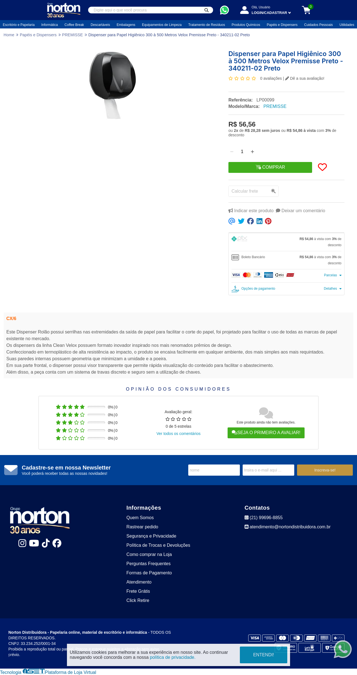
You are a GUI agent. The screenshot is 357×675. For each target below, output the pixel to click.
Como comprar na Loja (149, 554)
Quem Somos (140, 517)
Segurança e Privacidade (151, 536)
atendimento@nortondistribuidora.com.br (288, 526)
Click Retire (137, 600)
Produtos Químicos (246, 25)
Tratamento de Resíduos (206, 25)
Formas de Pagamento (149, 572)
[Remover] (231, 151)
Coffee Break (74, 25)
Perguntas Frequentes (148, 563)
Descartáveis (100, 25)
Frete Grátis (138, 591)
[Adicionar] (252, 151)
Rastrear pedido (142, 526)
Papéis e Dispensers (282, 25)
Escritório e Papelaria (19, 25)
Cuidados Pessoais (318, 25)
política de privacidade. (173, 657)
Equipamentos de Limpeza (162, 25)
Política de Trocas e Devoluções (158, 545)
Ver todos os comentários (178, 433)
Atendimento (138, 582)
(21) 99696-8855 (264, 517)
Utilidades (346, 25)
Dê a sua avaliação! (304, 78)
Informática (49, 25)
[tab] (286, 242)
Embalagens (126, 25)
